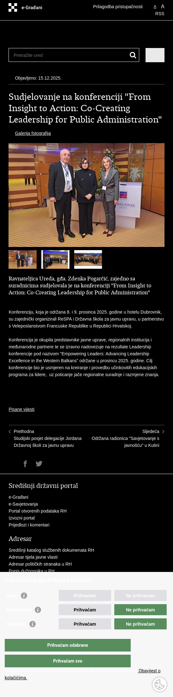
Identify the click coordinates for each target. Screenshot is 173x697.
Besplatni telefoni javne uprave (39, 577)
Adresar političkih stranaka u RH (40, 564)
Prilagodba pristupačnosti (118, 6)
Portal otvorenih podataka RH (38, 511)
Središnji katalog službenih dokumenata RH (52, 550)
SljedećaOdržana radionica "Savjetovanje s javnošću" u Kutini (125, 438)
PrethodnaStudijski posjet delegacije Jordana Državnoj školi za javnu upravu (47, 438)
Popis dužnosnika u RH (32, 571)
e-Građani (18, 497)
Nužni (12, 608)
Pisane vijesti (21, 409)
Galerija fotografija (33, 133)
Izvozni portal (21, 517)
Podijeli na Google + (52, 463)
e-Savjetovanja (23, 504)
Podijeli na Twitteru (39, 463)
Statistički (16, 636)
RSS (159, 13)
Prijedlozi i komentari (29, 524)
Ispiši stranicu (12, 463)
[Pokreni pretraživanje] (133, 55)
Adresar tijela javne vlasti (33, 557)
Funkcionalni (19, 622)
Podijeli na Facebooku (25, 463)
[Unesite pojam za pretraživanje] (36, 55)
